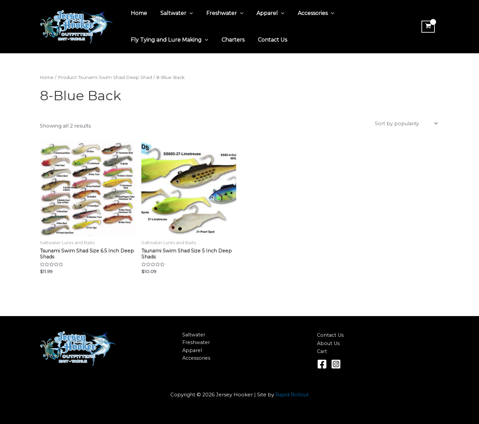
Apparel (261, 13)
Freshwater (218, 13)
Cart (322, 351)
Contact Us (265, 40)
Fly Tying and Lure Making (168, 40)
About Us (329, 343)
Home (137, 13)
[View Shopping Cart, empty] (427, 27)
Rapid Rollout (292, 394)
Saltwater (172, 13)
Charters (229, 40)
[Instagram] (336, 364)
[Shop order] (405, 124)
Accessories (304, 13)
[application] (185, 13)
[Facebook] (322, 364)
